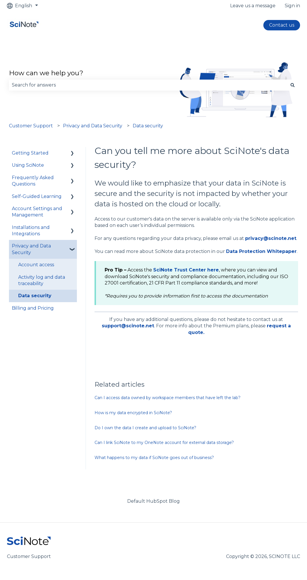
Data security (148, 126)
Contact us (281, 25)
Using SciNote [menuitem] (28, 165)
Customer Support (31, 126)
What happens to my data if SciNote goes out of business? (154, 457)
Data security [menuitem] (34, 295)
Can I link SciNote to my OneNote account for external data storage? (164, 442)
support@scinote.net (128, 325)
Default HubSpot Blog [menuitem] (153, 501)
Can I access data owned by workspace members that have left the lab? (168, 397)
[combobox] (148, 85)
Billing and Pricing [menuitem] (33, 308)
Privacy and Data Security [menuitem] (31, 249)
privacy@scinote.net (270, 238)
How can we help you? (46, 73)
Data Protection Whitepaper (261, 251)
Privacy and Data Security (92, 126)
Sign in (292, 5)
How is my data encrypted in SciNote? (133, 412)
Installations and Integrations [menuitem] (31, 230)
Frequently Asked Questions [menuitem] (33, 181)
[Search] (292, 85)
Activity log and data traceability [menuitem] (41, 280)
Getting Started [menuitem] (30, 153)
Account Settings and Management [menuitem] (37, 212)
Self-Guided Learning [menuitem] (37, 196)
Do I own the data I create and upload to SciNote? (145, 427)
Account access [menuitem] (36, 264)
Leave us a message (252, 5)
